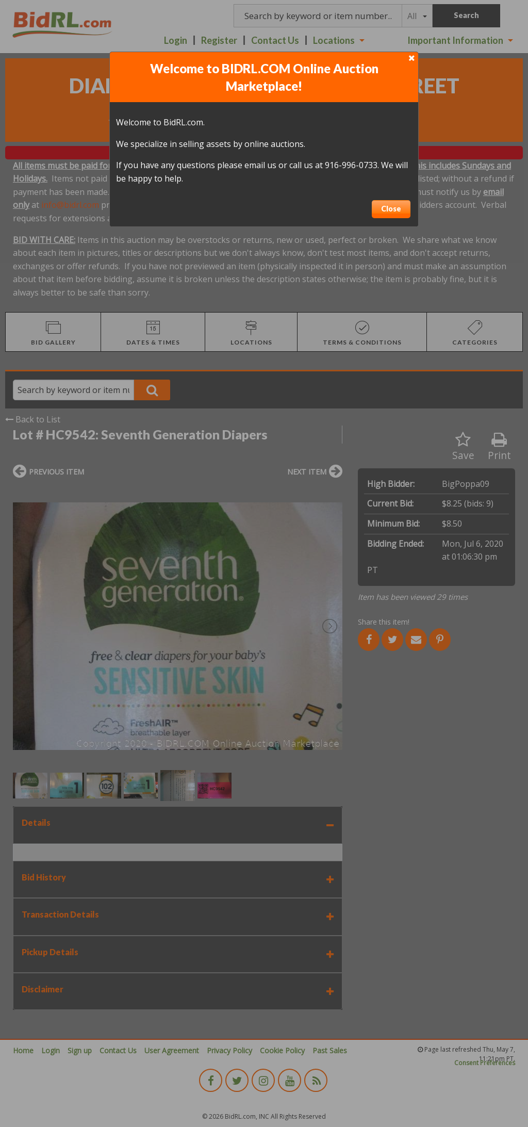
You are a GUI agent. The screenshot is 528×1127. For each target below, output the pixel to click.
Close (391, 208)
